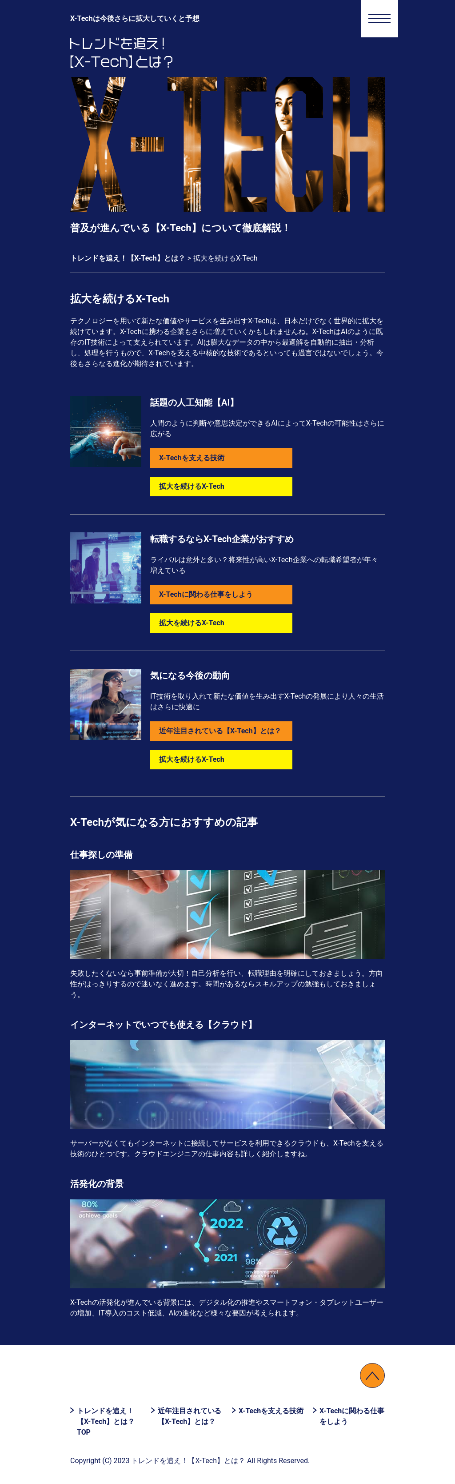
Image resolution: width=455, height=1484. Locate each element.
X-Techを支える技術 (191, 458)
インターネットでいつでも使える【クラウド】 (163, 1024)
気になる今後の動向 (190, 675)
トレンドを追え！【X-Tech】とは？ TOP (106, 1421)
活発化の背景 (97, 1183)
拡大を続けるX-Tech (191, 486)
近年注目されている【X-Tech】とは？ (220, 731)
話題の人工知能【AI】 (194, 402)
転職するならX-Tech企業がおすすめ (222, 539)
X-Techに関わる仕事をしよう (206, 594)
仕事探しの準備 (101, 854)
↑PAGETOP (372, 1375)
